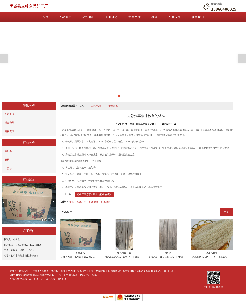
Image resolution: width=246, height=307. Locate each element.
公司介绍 (88, 17)
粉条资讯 (9, 113)
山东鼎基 (73, 275)
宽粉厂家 (27, 278)
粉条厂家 (81, 201)
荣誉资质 (134, 17)
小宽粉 (8, 168)
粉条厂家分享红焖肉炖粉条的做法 (94, 194)
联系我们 (197, 17)
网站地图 (84, 275)
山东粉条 (62, 278)
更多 (226, 212)
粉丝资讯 (9, 122)
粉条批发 (105, 201)
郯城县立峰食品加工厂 (44, 275)
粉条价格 (93, 201)
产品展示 (65, 17)
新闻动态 (111, 17)
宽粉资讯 (9, 131)
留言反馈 (174, 17)
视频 (154, 17)
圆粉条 (8, 150)
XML (94, 275)
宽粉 (7, 159)
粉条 (71, 201)
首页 (45, 17)
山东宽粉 (50, 278)
